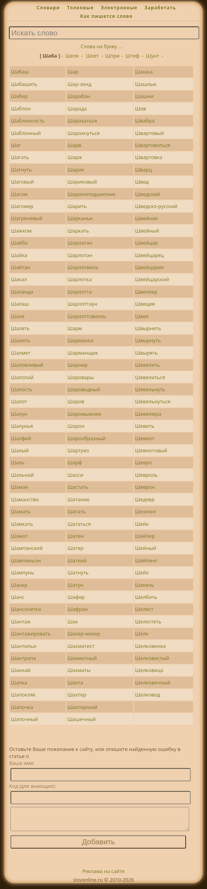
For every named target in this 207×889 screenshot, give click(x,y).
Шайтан (20, 267)
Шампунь (22, 572)
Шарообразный (87, 438)
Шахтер (77, 694)
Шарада (77, 108)
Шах (73, 621)
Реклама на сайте (103, 875)
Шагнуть (21, 169)
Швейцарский (152, 279)
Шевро (143, 462)
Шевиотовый (151, 450)
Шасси (75, 474)
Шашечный (82, 719)
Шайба (19, 242)
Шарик (76, 169)
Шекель (144, 584)
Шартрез (78, 450)
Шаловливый (27, 364)
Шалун (19, 413)
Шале (17, 316)
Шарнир (78, 364)
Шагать (20, 157)
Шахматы (79, 670)
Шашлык (146, 84)
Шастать (78, 486)
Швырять (146, 352)
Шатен (76, 535)
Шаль (17, 462)
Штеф (132, 55)
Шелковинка (150, 645)
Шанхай (20, 670)
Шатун (75, 584)
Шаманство (25, 499)
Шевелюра (148, 413)
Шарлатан (80, 242)
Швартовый (149, 133)
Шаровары (81, 377)
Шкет (92, 55)
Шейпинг (146, 560)
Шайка (19, 255)
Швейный (147, 230)
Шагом (19, 194)
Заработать (160, 7)
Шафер (76, 596)
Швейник (146, 218)
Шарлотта (80, 291)
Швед (142, 181)
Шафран (78, 609)
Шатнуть (78, 572)
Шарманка (80, 340)
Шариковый (82, 181)
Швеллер (146, 291)
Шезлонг (146, 511)
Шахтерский (82, 707)
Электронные (119, 7)
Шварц (143, 169)
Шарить (77, 206)
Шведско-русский (156, 206)
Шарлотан (80, 255)
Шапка (19, 682)
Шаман (19, 486)
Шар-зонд (80, 84)
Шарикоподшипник (92, 194)
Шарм (75, 328)
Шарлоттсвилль (87, 316)
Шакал (19, 279)
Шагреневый (26, 218)
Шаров (76, 401)
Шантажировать (31, 633)
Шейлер (145, 535)
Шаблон (21, 108)
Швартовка (148, 157)
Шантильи (24, 645)
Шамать (20, 511)
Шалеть (20, 328)
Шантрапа (23, 658)
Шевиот (145, 438)
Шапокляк (23, 694)
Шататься (79, 523)
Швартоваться (152, 145)
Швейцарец (149, 255)
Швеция (145, 303)
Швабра (145, 120)
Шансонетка (26, 609)
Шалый (20, 450)
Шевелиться (150, 377)
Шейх (142, 572)
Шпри (112, 55)
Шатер (75, 547)
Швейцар (146, 242)
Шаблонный (26, 133)
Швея (142, 316)
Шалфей (21, 438)
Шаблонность (28, 120)
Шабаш (20, 71)
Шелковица (149, 670)
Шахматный (82, 658)
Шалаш (20, 303)
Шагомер (22, 206)
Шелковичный (152, 682)
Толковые (80, 7)
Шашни (144, 96)
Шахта (75, 682)
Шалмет (20, 352)
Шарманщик (83, 352)
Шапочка (22, 707)
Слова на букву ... (101, 46)
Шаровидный (84, 389)
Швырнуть (148, 340)
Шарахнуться (84, 133)
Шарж (75, 157)
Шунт (152, 55)
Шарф (75, 462)
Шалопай (22, 377)
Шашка (144, 71)
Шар (73, 71)
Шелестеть (148, 621)
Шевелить (147, 364)
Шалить (20, 340)
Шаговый (22, 181)
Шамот (19, 535)
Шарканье (80, 218)
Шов (140, 108)
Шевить (144, 425)
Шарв (75, 145)
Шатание (79, 499)
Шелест (144, 609)
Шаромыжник (84, 413)
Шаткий (77, 560)
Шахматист (81, 645)
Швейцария (149, 267)
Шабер (19, 96)
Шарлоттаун (82, 303)
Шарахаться (82, 120)
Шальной (22, 474)
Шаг (16, 145)
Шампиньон (26, 560)
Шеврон (145, 486)
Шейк (142, 523)
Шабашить (24, 84)
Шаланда (22, 291)
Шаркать (78, 230)
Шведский (147, 194)
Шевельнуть (150, 389)
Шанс (17, 596)
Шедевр (145, 499)
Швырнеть (148, 328)
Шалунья (22, 425)
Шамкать (22, 523)
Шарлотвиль (83, 267)
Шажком (21, 230)
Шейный (146, 547)
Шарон (76, 425)
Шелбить (146, 596)
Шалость (21, 389)
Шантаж (21, 621)
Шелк (72, 55)
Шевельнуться (152, 401)
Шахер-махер (84, 633)
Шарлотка (80, 279)
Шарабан (79, 96)
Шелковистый (152, 658)
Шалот (19, 401)
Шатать (77, 511)
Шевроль (146, 474)
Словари (48, 7)
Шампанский (27, 547)
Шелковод (147, 694)
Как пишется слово (106, 16)
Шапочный (24, 719)
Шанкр (19, 584)
